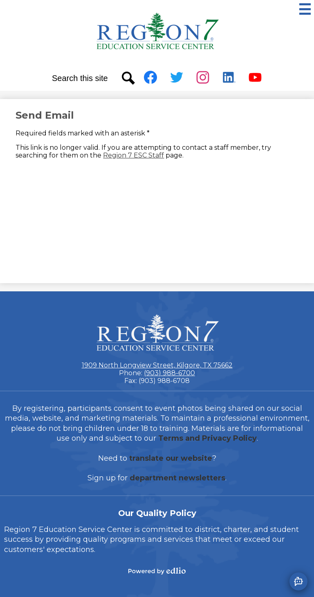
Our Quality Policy (157, 513)
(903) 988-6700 (169, 373)
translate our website (170, 458)
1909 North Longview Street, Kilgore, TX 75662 (157, 365)
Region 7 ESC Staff (133, 155)
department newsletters (177, 477)
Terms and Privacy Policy (207, 438)
